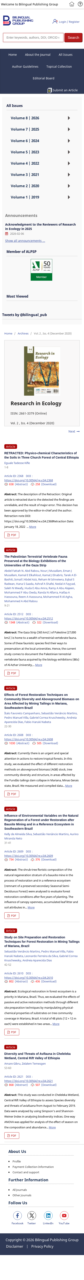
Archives (23, 333)
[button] (73, 37)
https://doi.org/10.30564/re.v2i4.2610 (28, 978)
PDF (13, 535)
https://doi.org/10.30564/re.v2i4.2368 (28, 480)
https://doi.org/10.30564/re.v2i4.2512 (28, 618)
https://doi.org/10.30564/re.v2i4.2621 (28, 1081)
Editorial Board (43, 78)
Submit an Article (65, 90)
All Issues (66, 54)
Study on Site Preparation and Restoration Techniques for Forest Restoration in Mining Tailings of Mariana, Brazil (42, 942)
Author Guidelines (25, 66)
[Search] (33, 37)
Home (12, 54)
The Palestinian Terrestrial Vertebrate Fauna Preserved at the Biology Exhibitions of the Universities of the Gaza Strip (35, 561)
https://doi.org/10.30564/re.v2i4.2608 (28, 739)
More (32, 527)
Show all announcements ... (25, 241)
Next (71, 431)
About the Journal (38, 54)
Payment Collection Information (33, 1167)
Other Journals (22, 1195)
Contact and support (26, 1172)
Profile (17, 1161)
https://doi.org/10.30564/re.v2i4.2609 (28, 856)
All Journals (20, 1190)
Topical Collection (59, 66)
